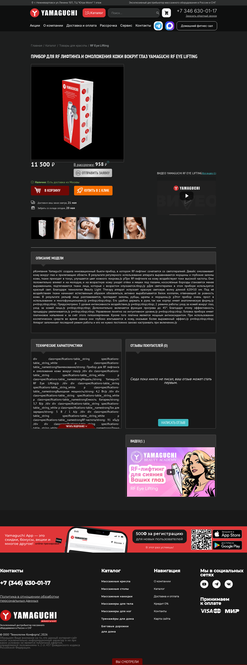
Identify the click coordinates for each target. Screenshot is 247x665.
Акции (35, 25)
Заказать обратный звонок (201, 15)
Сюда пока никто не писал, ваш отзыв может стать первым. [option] (170, 380)
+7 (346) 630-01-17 (25, 582)
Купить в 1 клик (93, 190)
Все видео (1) (209, 173)
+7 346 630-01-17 (197, 11)
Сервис (126, 25)
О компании (53, 25)
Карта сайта (162, 618)
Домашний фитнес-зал (197, 25)
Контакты (143, 25)
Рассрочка (108, 25)
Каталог (159, 588)
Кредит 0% (161, 603)
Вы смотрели (127, 662)
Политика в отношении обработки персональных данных (29, 599)
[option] (171, 472)
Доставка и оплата (81, 25)
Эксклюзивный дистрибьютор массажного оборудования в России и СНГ (172, 2)
